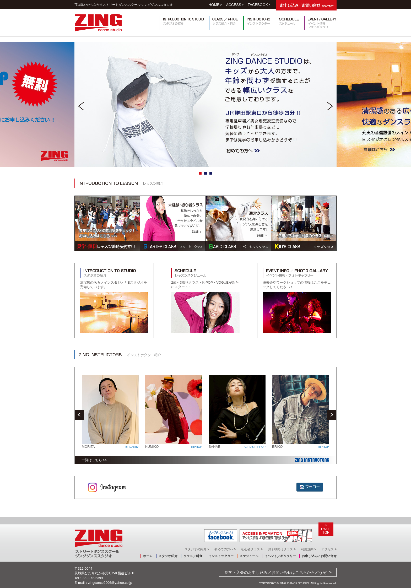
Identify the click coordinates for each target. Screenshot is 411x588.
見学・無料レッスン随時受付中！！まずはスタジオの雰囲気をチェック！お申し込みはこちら (107, 223)
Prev (81, 106)
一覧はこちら (92, 460)
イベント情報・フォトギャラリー (320, 23)
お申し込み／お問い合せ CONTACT (306, 5)
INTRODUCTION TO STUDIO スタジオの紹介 (184, 23)
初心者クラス (250, 549)
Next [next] (331, 415)
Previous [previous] (79, 415)
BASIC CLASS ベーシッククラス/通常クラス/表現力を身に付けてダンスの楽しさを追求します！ (238, 223)
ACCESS (233, 5)
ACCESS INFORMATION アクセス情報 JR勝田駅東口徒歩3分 (276, 535)
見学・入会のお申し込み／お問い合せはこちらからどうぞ (275, 572)
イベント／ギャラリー (280, 556)
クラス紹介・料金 (226, 23)
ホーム (148, 556)
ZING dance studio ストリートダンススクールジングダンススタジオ (98, 543)
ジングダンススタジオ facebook (220, 535)
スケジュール (290, 23)
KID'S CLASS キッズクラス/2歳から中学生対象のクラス (304, 223)
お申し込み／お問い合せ (319, 556)
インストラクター (259, 23)
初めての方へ (223, 549)
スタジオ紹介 (168, 556)
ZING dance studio (98, 23)
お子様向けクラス (280, 549)
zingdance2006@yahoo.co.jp (110, 583)
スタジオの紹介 (196, 549)
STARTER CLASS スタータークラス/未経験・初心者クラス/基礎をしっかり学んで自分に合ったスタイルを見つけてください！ (173, 223)
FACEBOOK (258, 5)
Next (330, 106)
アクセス (327, 549)
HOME (213, 5)
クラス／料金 (192, 556)
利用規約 (307, 549)
